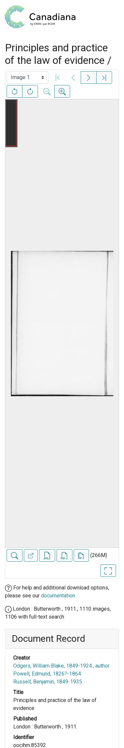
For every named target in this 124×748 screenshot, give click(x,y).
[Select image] (27, 77)
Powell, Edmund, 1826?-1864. (47, 674)
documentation (58, 595)
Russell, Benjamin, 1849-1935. (48, 681)
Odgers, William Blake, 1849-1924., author (61, 666)
